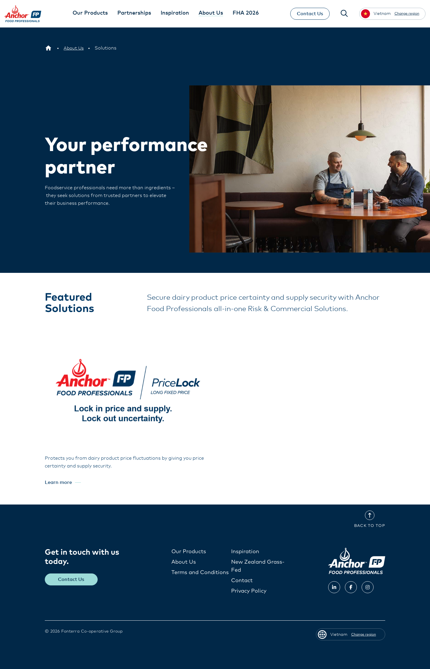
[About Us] (74, 48)
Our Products (188, 551)
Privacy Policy (248, 591)
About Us (183, 562)
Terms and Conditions (200, 572)
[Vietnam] (48, 48)
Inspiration (245, 551)
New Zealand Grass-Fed (258, 566)
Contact (242, 580)
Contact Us (308, 13)
